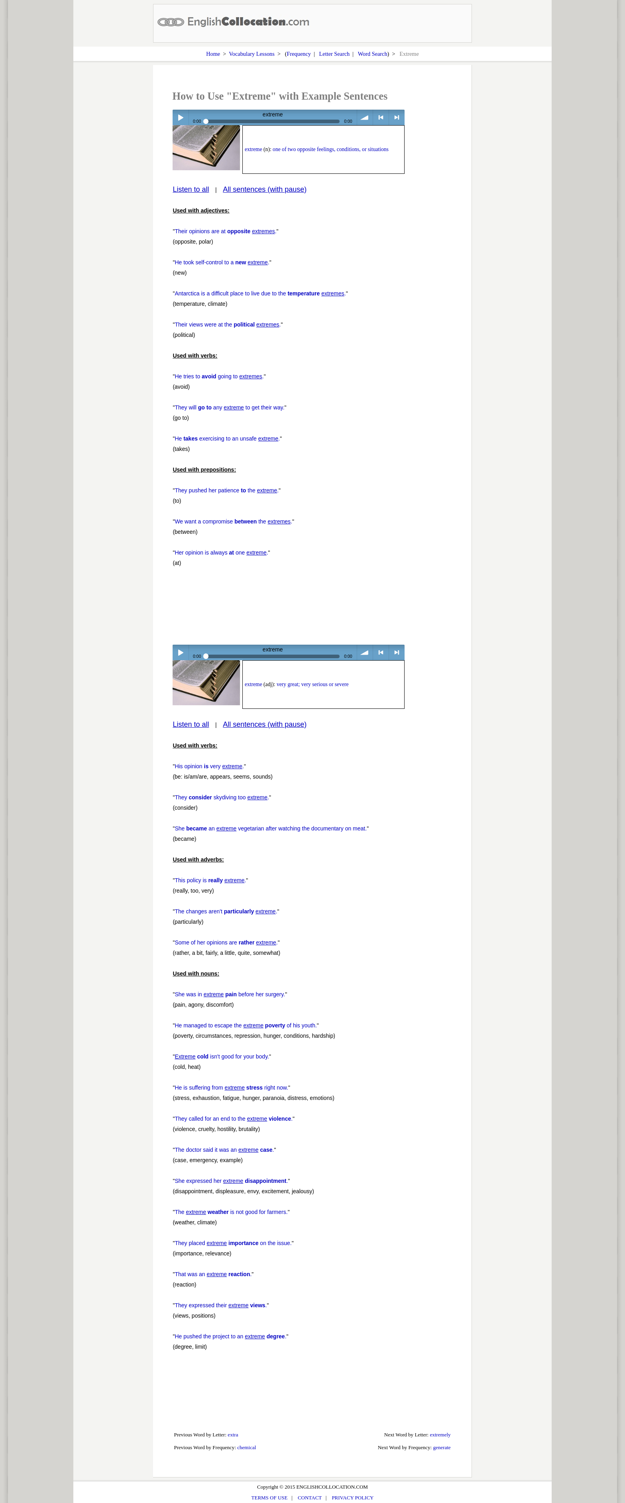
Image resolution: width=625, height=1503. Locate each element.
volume (365, 117)
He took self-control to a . (222, 262)
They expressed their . (221, 1305)
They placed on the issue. (233, 1243)
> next (397, 117)
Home (213, 54)
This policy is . (210, 880)
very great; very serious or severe (313, 684)
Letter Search (334, 54)
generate (441, 1447)
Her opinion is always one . (221, 552)
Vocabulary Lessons (252, 54)
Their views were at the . (228, 324)
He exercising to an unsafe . (227, 438)
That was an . (213, 1274)
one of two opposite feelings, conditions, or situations (331, 149)
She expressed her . (231, 1181)
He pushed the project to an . (230, 1336)
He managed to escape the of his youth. (245, 1025)
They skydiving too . (222, 797)
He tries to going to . (219, 376)
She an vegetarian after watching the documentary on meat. (271, 828)
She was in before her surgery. (230, 994)
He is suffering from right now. (231, 1087)
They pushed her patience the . (227, 490)
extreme (253, 149)
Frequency (299, 54)
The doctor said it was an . (224, 1150)
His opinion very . (209, 766)
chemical (246, 1447)
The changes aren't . (226, 911)
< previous (381, 117)
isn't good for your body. (222, 1056)
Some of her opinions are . (226, 942)
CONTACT (310, 1498)
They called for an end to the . (234, 1118)
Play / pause (180, 117)
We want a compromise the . (233, 521)
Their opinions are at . (225, 231)
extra (233, 1435)
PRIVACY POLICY (352, 1498)
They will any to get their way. (229, 407)
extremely (440, 1435)
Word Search (372, 54)
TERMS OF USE (270, 1498)
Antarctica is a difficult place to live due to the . (260, 293)
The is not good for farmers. (231, 1212)
